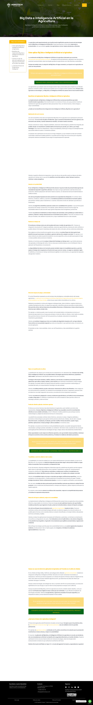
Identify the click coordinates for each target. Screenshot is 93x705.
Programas (41, 5)
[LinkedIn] (72, 687)
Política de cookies (36, 700)
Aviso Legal (16, 700)
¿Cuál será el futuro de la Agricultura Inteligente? (18, 67)
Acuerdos (76, 5)
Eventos (51, 5)
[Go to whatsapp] (90, 701)
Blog (58, 5)
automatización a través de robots (38, 625)
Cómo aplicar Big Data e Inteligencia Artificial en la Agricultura (18, 47)
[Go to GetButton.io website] (90, 703)
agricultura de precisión (71, 573)
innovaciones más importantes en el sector (39, 59)
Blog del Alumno (66, 5)
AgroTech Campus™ (42, 702)
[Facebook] (66, 687)
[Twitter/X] (78, 687)
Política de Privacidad (56, 700)
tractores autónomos (53, 625)
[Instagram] (69, 687)
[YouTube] (75, 687)
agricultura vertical (41, 630)
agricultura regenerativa (58, 508)
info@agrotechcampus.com (44, 691)
